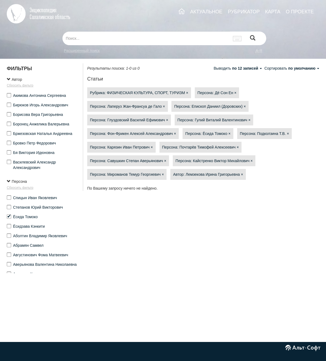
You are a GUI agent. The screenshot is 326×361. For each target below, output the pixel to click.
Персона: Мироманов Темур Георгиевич (127, 174)
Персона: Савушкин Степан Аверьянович (128, 161)
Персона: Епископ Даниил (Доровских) (210, 106)
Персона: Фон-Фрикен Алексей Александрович (133, 133)
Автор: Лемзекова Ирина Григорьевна (208, 174)
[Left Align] (252, 38)
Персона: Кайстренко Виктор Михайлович (214, 161)
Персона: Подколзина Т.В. (264, 133)
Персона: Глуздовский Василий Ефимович (129, 120)
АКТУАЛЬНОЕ (206, 11)
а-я (259, 50)
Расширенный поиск (82, 50)
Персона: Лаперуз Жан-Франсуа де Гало (127, 106)
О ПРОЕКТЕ (300, 11)
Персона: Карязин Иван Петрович (121, 147)
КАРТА (272, 11)
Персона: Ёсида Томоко (208, 133)
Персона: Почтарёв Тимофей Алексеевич (200, 147)
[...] (146, 38)
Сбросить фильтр (20, 85)
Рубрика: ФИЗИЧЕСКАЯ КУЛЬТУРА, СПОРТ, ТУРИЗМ (139, 93)
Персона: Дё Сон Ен (217, 93)
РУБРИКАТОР (244, 11)
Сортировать (291, 68)
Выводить (238, 68)
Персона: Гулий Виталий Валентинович (213, 120)
